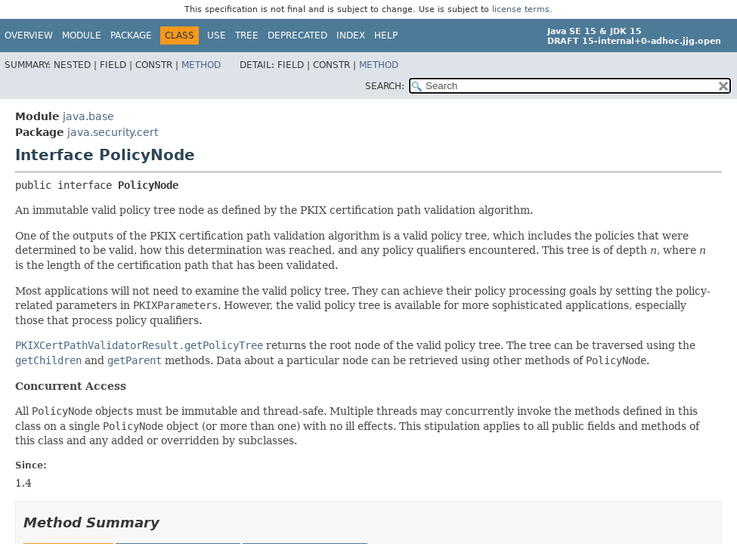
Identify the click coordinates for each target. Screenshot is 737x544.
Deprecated (297, 35)
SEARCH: (384, 86)
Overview (29, 35)
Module (81, 35)
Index (350, 35)
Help (386, 35)
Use (216, 35)
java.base (88, 116)
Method (201, 65)
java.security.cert (112, 132)
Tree (247, 35)
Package (131, 35)
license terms (521, 9)
